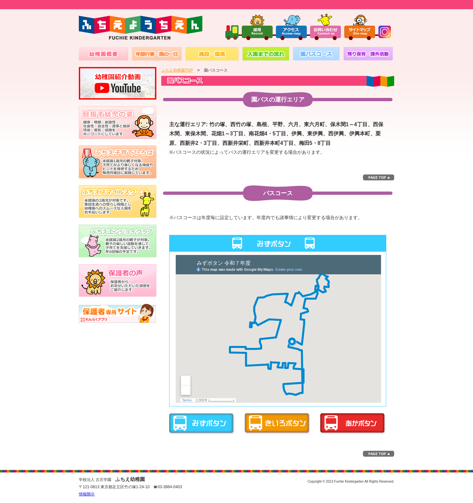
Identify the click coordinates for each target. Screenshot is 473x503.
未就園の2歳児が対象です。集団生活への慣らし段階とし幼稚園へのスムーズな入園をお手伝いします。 (117, 201)
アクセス (291, 26)
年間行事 (157, 53)
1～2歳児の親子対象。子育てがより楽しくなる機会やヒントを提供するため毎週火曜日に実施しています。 (117, 162)
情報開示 (87, 494)
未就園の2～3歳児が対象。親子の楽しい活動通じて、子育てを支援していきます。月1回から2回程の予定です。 (117, 240)
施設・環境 (212, 53)
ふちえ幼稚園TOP (177, 70)
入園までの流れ (265, 53)
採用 (257, 26)
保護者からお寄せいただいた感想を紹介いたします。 (117, 280)
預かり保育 (368, 53)
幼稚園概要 (103, 53)
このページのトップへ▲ (378, 177)
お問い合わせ (325, 26)
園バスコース (316, 53)
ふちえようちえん (140, 28)
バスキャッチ (117, 313)
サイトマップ (359, 26)
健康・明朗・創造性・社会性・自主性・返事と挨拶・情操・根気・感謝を (117, 122)
